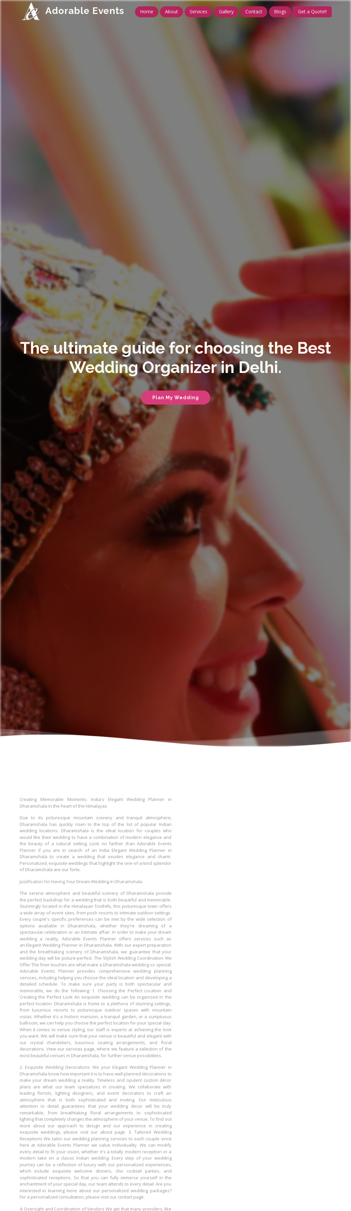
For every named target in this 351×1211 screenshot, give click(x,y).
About (171, 11)
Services (198, 11)
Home (146, 11)
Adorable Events (84, 10)
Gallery (226, 11)
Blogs (280, 11)
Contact (253, 11)
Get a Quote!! (312, 11)
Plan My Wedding (175, 397)
